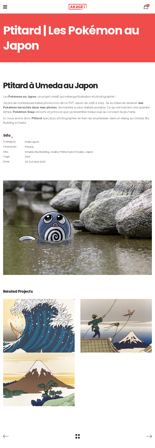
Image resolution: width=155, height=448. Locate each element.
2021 (27, 157)
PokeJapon (32, 142)
